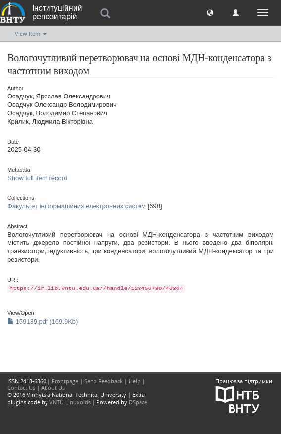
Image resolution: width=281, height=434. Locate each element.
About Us (53, 387)
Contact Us (21, 387)
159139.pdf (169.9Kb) (42, 321)
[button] (210, 12)
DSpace (138, 402)
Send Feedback (103, 381)
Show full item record (37, 178)
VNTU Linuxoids (70, 402)
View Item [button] (31, 33)
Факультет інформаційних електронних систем (76, 206)
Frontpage (65, 381)
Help (134, 381)
